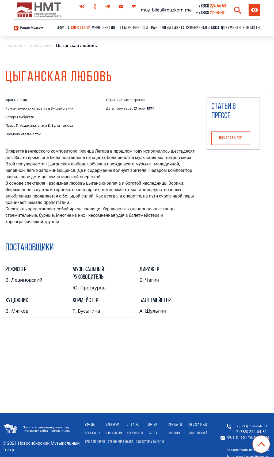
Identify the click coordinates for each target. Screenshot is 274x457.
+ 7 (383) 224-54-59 (247, 426)
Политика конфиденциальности (46, 427)
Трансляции (160, 28)
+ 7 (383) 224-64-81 (247, 431)
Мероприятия (103, 28)
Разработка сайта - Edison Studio (46, 430)
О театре (124, 28)
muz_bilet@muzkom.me (165, 10)
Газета (178, 28)
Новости (140, 28)
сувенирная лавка (202, 28)
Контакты (251, 28)
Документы (231, 28)
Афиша (63, 28)
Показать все (230, 138)
